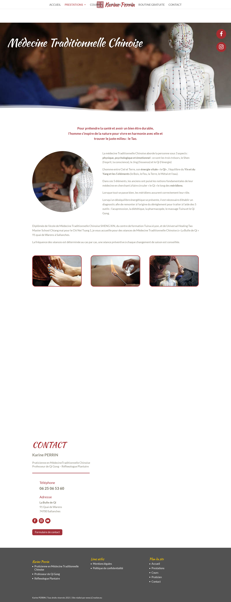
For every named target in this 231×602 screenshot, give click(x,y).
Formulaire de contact (47, 532)
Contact (175, 5)
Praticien (113, 5)
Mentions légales (102, 563)
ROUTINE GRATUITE (151, 5)
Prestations (74, 5)
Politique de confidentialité (108, 568)
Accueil (55, 5)
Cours (94, 5)
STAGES (130, 5)
